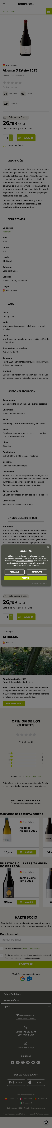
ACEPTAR (25, 578)
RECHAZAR (14, 572)
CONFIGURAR (37, 572)
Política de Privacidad (24, 561)
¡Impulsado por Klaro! (39, 583)
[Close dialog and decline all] (48, 547)
